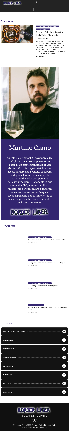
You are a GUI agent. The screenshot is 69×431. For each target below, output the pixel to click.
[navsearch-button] (37, 2)
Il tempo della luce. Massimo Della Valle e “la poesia (50, 34)
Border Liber (36, 305)
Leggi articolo (42, 56)
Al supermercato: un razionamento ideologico (46, 263)
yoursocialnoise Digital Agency (39, 427)
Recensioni (42, 29)
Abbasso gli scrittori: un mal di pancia (43, 286)
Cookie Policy (51, 425)
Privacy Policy (38, 425)
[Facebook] (34, 420)
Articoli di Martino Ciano (47, 26)
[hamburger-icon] (32, 9)
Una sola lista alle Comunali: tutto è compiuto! (46, 240)
